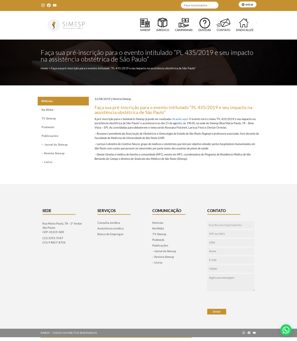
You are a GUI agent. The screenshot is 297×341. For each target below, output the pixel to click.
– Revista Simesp (53, 153)
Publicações (49, 136)
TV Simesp (48, 118)
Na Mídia (47, 110)
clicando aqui (179, 119)
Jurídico (162, 29)
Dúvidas (204, 29)
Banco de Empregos (110, 234)
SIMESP (145, 29)
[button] (286, 330)
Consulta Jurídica (108, 222)
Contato (223, 29)
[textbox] (227, 225)
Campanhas (184, 29)
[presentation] (231, 300)
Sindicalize (245, 29)
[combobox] (231, 225)
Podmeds (47, 127)
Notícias (47, 101)
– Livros (46, 162)
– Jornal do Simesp (54, 144)
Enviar (217, 311)
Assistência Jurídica (110, 228)
